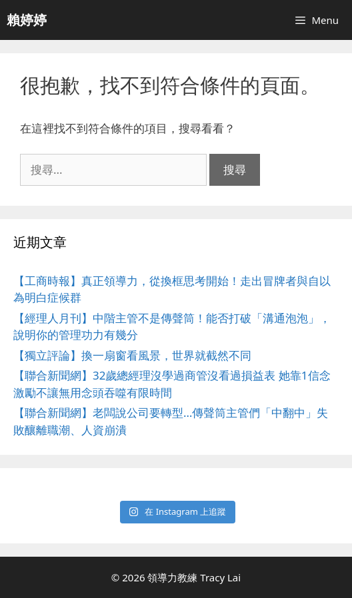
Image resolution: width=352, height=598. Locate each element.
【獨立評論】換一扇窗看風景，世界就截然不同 (132, 355)
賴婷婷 (27, 20)
